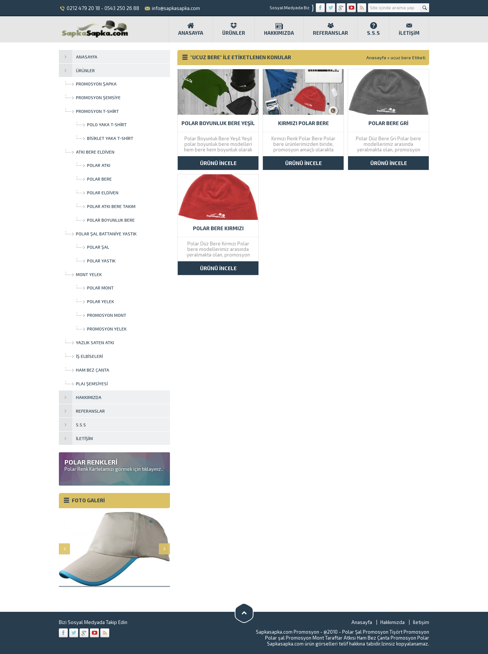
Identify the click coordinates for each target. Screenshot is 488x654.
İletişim (409, 29)
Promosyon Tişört (382, 632)
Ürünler (233, 29)
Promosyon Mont (305, 638)
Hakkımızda (279, 29)
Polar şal (275, 638)
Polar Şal (352, 632)
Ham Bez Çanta (373, 638)
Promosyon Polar (410, 638)
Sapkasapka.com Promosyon (287, 632)
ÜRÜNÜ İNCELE (218, 163)
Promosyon (416, 632)
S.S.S (373, 29)
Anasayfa (190, 29)
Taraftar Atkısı (340, 638)
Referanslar (330, 29)
